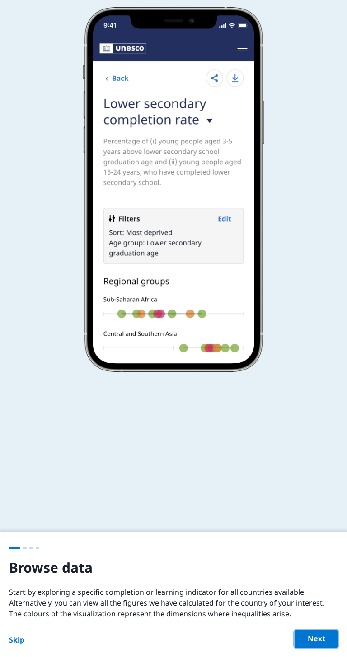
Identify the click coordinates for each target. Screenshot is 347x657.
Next (316, 638)
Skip (16, 640)
